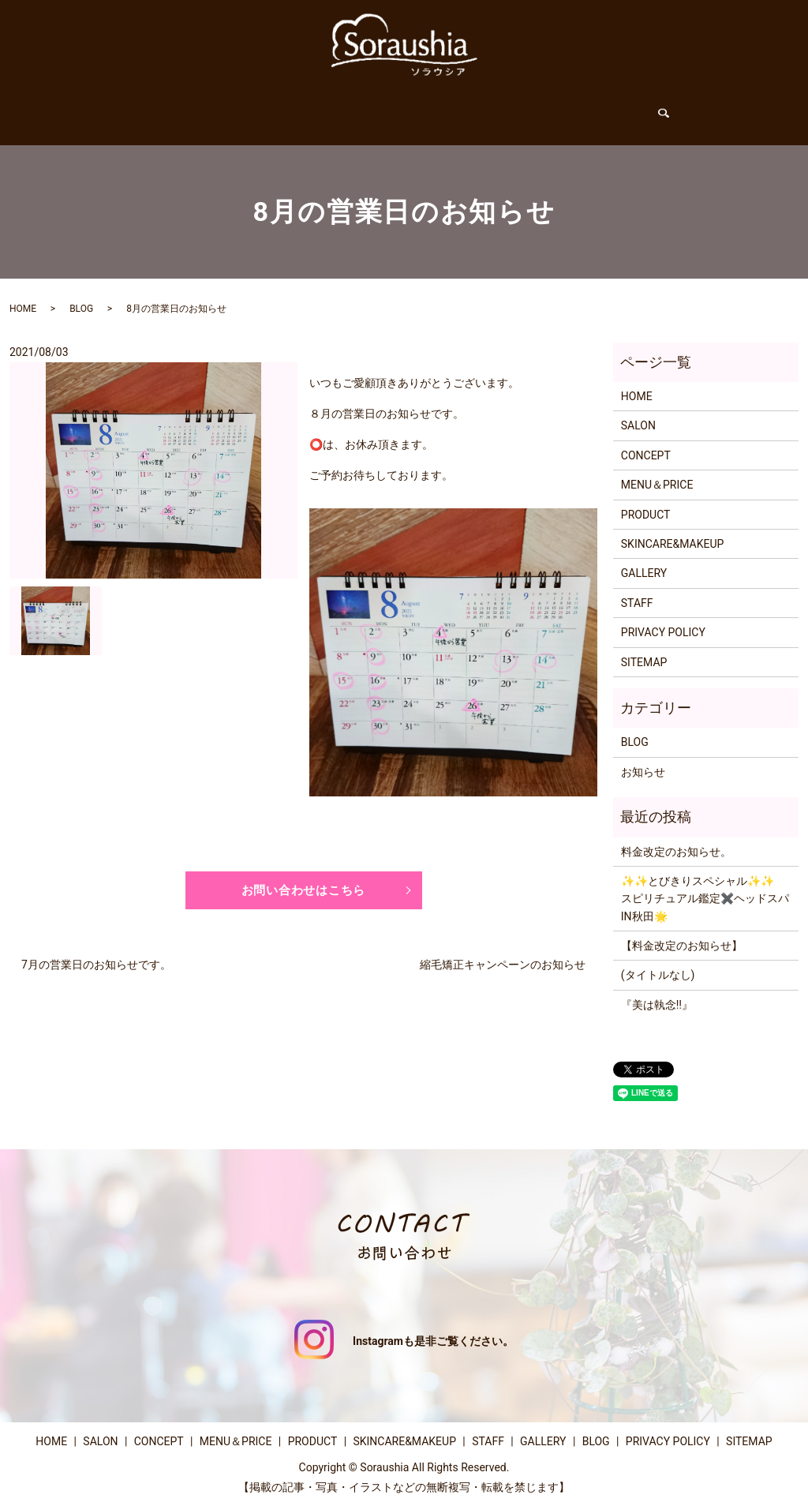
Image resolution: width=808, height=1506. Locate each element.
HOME (153, 109)
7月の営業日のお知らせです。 (96, 952)
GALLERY (572, 109)
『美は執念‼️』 (657, 989)
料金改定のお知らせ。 (676, 836)
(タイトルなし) (658, 959)
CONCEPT (276, 109)
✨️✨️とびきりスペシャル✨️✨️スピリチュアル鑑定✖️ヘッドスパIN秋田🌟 (705, 884)
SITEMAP (644, 647)
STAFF (510, 109)
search (677, 109)
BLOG (633, 109)
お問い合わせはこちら (304, 875)
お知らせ (643, 757)
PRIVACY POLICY (663, 617)
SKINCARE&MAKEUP (672, 529)
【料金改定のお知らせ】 (682, 930)
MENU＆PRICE (360, 109)
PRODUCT (445, 109)
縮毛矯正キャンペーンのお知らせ (502, 952)
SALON (210, 109)
